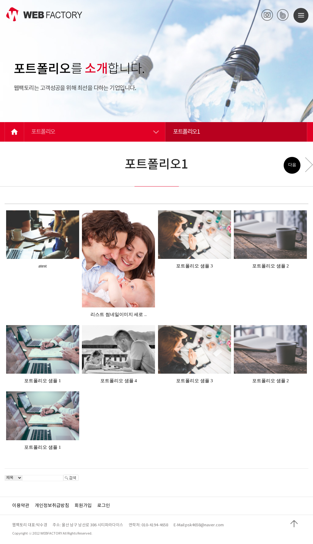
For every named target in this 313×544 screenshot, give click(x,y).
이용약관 (20, 505)
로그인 (103, 505)
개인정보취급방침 (52, 505)
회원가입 (83, 505)
